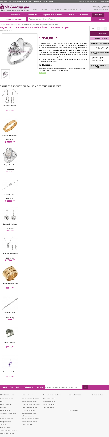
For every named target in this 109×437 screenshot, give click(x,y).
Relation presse (5, 410)
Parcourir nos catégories (13, 19)
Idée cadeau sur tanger (29, 422)
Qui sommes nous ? (6, 399)
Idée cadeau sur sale (28, 410)
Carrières (3, 407)
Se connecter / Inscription (101, 8)
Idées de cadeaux (49, 402)
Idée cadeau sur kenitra (29, 407)
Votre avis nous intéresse (8, 430)
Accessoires (8, 24)
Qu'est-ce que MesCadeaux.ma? (88, 1)
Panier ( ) (101, 19)
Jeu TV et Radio (48, 407)
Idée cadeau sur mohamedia (31, 404)
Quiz (17, 387)
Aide (11, 387)
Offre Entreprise (27, 387)
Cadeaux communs (6, 419)
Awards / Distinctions (7, 433)
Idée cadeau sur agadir (29, 413)
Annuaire (40, 387)
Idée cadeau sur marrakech (31, 419)
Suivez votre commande (100, 9)
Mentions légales (5, 427)
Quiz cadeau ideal (49, 399)
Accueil (2, 24)
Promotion (98, 15)
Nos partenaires (5, 422)
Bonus (72, 15)
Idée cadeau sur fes (28, 416)
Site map (3, 424)
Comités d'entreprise (50, 404)
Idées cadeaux (32, 15)
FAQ (1, 402)
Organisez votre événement (53, 15)
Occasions (84, 15)
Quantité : (93, 29)
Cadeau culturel (27, 424)
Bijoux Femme (17, 24)
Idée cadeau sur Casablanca (31, 399)
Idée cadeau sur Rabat (29, 402)
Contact (4, 387)
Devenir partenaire (6, 404)
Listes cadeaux (16, 15)
